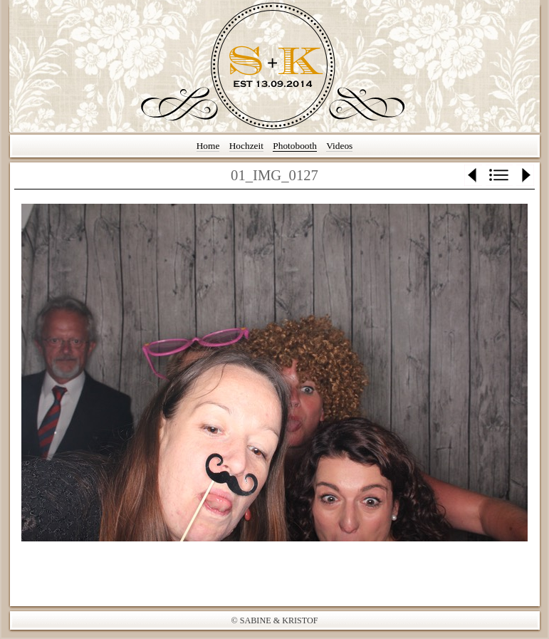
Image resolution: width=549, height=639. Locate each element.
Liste (499, 175)
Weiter (525, 175)
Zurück (473, 175)
